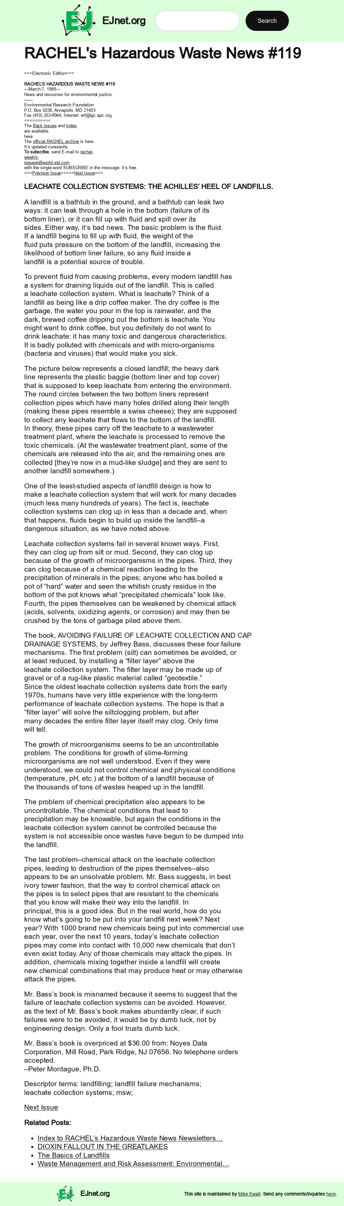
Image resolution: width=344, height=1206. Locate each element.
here (331, 1194)
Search (267, 20)
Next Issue (84, 173)
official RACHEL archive (56, 141)
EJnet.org (123, 21)
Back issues (45, 125)
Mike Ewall (249, 1194)
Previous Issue (46, 173)
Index (71, 125)
